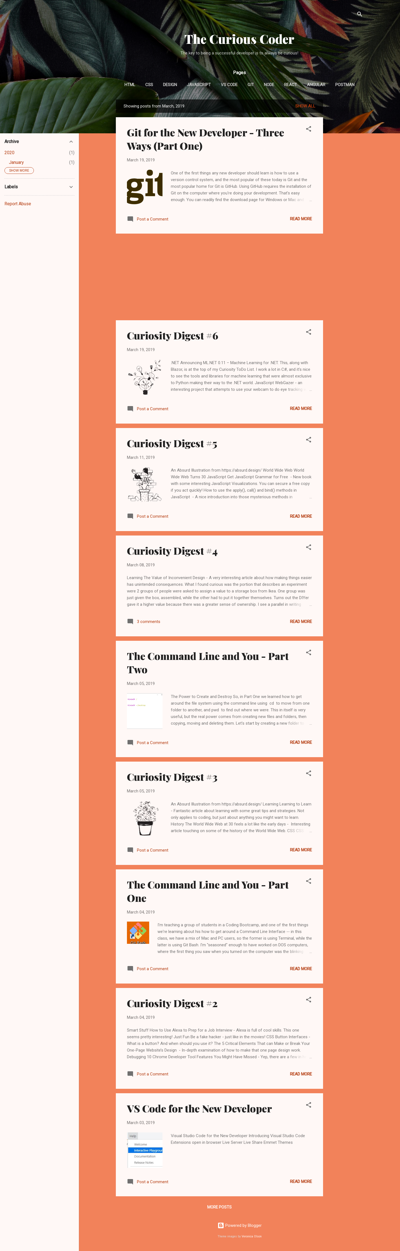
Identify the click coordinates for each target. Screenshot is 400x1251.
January (16, 162)
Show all (305, 106)
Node (269, 84)
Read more (301, 218)
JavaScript (199, 84)
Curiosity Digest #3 (172, 776)
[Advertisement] (345, 182)
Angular (316, 84)
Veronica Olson (252, 1236)
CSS (149, 84)
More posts (219, 1207)
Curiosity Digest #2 (172, 1003)
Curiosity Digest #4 (172, 550)
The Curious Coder (239, 39)
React (290, 84)
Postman (344, 84)
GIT (251, 84)
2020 (9, 152)
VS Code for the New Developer (199, 1108)
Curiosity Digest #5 (172, 443)
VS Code (229, 84)
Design (170, 84)
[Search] (359, 15)
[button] (308, 130)
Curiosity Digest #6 (172, 335)
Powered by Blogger (240, 1225)
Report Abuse (17, 203)
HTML (129, 84)
